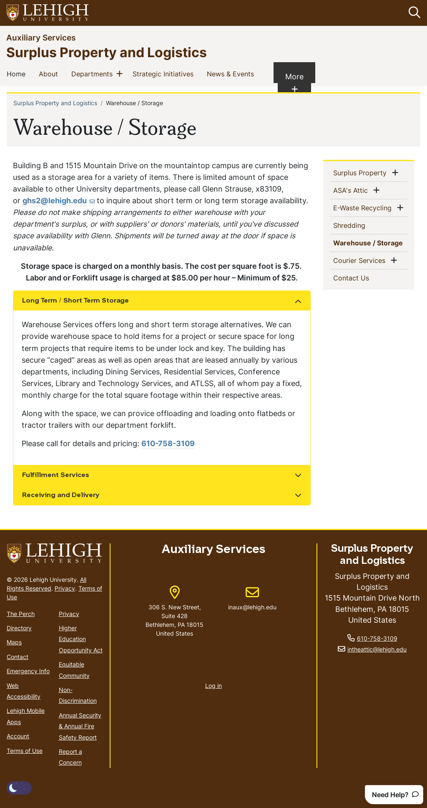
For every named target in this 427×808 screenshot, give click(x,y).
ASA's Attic (352, 190)
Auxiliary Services (40, 37)
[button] (413, 13)
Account (18, 736)
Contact (17, 657)
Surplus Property (361, 172)
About (50, 73)
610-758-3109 (168, 444)
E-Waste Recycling (364, 207)
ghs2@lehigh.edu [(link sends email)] (59, 200)
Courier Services (361, 260)
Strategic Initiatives (165, 73)
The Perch (21, 614)
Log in (213, 685)
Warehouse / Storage (370, 242)
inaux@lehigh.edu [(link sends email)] (252, 598)
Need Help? (395, 794)
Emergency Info (28, 671)
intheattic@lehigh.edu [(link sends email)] (377, 649)
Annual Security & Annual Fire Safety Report (80, 726)
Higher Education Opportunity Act (81, 639)
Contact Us (364, 278)
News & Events (232, 73)
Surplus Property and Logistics (106, 52)
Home (18, 73)
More (298, 82)
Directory (19, 628)
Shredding (362, 225)
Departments (93, 73)
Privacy (65, 588)
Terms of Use (25, 751)
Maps (14, 642)
